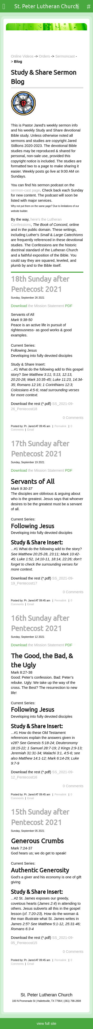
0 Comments (73, 418)
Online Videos (22, 56)
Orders (44, 56)
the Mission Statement (46, 306)
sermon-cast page (25, 190)
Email (30, 429)
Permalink (60, 426)
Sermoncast (65, 56)
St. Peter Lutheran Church (46, 6)
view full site (46, 1024)
